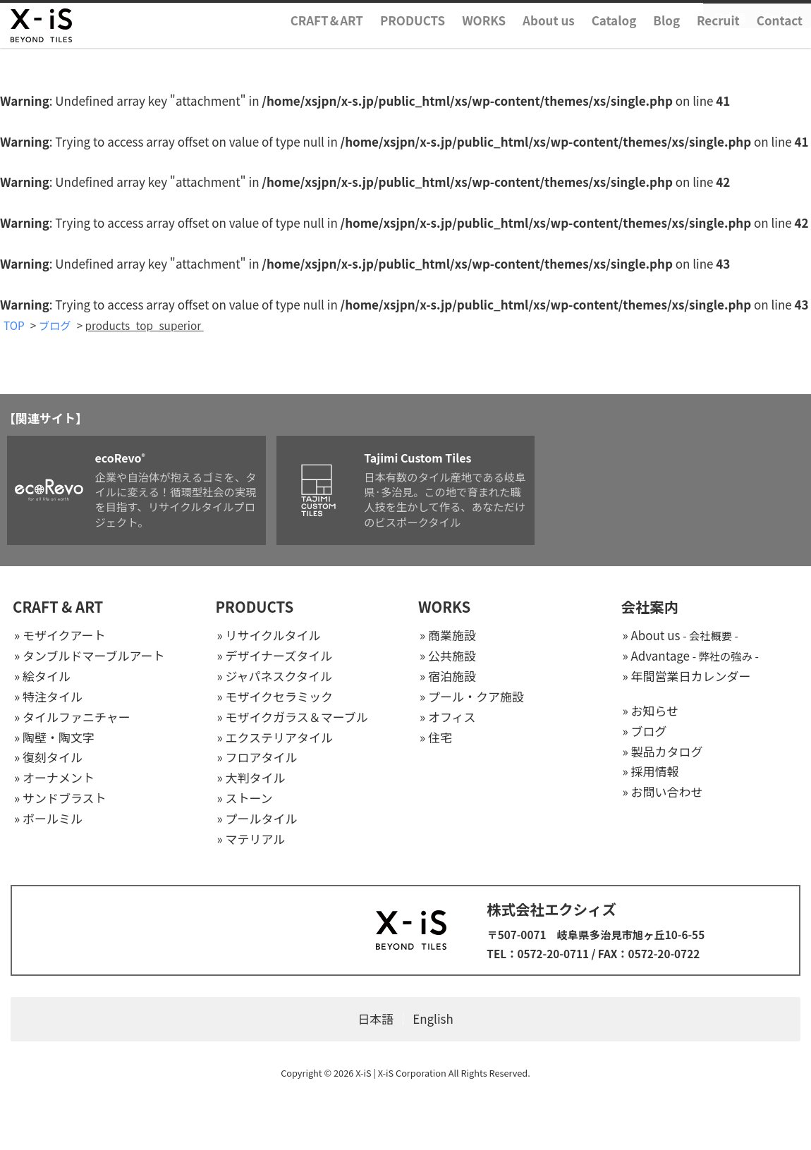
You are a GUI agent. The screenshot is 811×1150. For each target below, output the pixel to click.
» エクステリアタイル (275, 738)
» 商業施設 (448, 636)
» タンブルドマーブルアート (89, 656)
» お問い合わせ (663, 793)
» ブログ (645, 731)
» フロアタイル (257, 758)
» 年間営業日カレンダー (687, 676)
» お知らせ (651, 711)
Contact (780, 45)
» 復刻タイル (48, 758)
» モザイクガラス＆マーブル (292, 717)
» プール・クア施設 (472, 697)
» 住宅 (436, 738)
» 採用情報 (651, 772)
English (782, 19)
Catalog (614, 45)
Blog (666, 45)
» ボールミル (48, 819)
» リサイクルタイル (269, 636)
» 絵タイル (42, 676)
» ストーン (245, 799)
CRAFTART (327, 45)
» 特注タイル (48, 697)
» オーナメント (54, 779)
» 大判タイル (251, 779)
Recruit (718, 45)
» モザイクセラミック (275, 697)
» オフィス (448, 717)
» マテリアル (251, 839)
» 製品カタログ (663, 752)
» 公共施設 (448, 656)
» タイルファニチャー (72, 717)
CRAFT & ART (58, 607)
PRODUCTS (412, 45)
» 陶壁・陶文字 (54, 738)
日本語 (730, 19)
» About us (680, 636)
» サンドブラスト (60, 799)
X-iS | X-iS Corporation (400, 1073)
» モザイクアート (60, 636)
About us (549, 45)
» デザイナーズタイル (275, 656)
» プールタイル (257, 819)
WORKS (484, 45)
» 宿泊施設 (448, 676)
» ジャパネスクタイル (274, 676)
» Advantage (691, 656)
